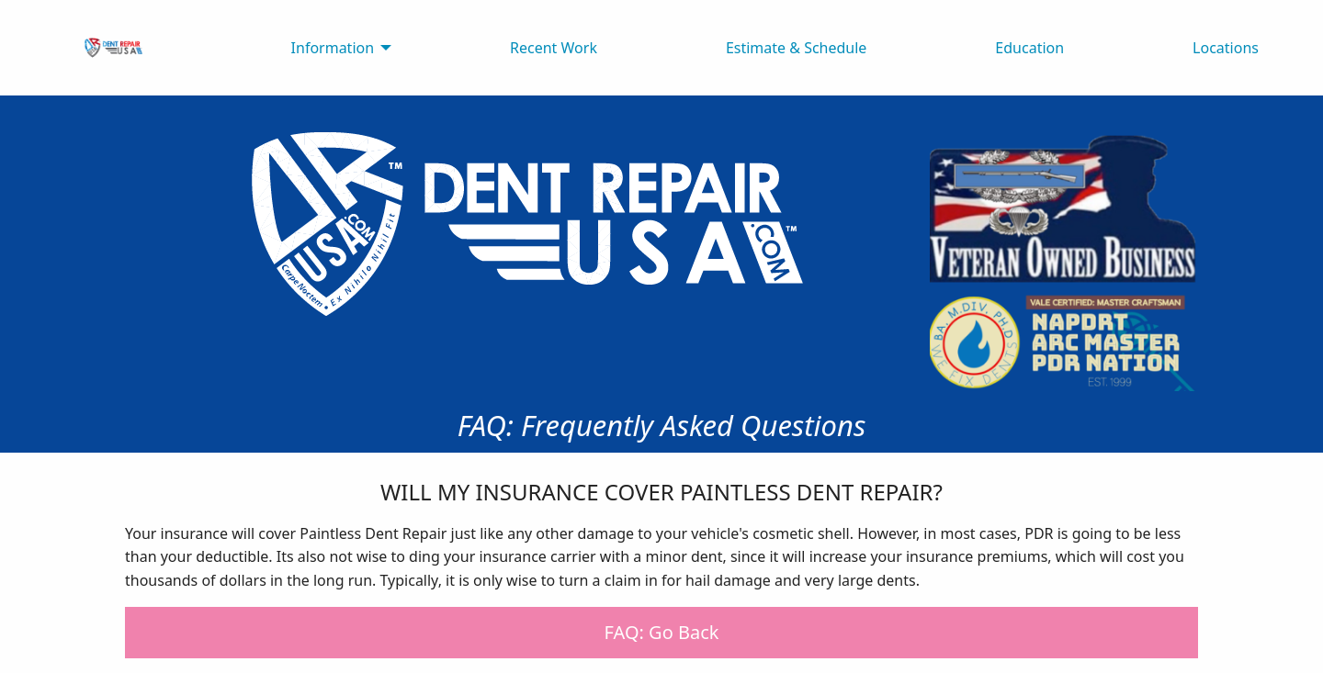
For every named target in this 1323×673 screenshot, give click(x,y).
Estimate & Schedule (796, 48)
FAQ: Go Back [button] (662, 632)
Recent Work (553, 48)
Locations (1226, 48)
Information (333, 48)
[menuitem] (113, 47)
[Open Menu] (1238, 13)
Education (1029, 48)
